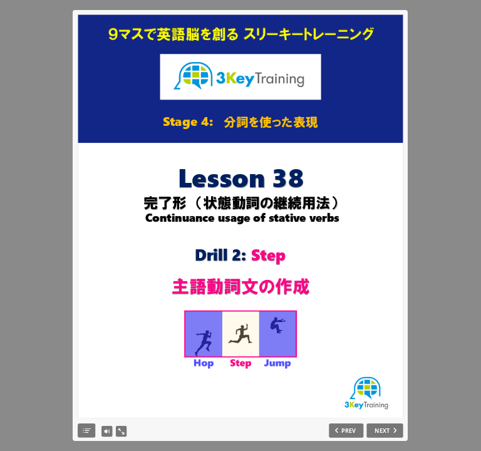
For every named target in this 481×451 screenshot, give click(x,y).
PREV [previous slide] (348, 431)
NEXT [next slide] (382, 431)
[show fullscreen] (121, 431)
